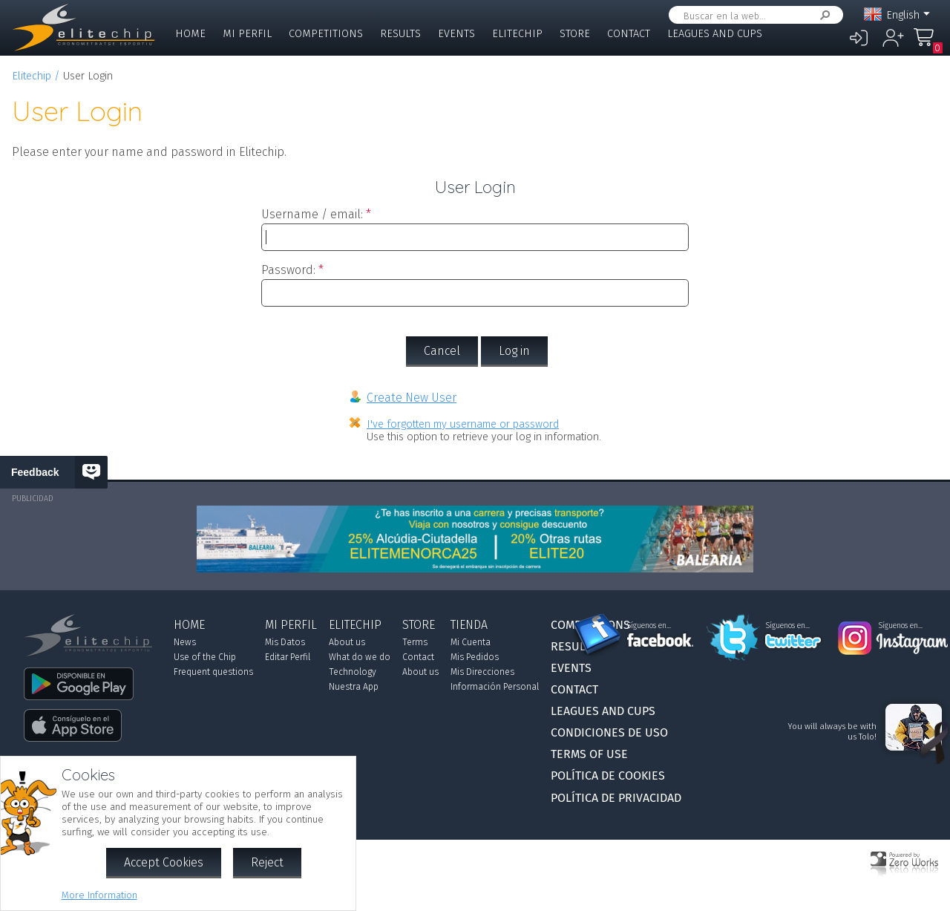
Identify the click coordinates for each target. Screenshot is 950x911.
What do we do (359, 657)
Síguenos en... (649, 625)
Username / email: (312, 214)
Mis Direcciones (482, 672)
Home (190, 33)
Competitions (326, 33)
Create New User (411, 398)
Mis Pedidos (475, 657)
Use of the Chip (205, 657)
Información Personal (495, 687)
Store (575, 33)
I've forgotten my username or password (463, 424)
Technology (352, 672)
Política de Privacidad (616, 798)
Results (400, 33)
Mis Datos (285, 642)
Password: (288, 270)
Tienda (469, 625)
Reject (267, 862)
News (185, 642)
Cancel (442, 351)
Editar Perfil (287, 657)
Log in (514, 351)
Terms (415, 642)
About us (347, 642)
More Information (99, 895)
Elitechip (517, 33)
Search (822, 15)
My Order (928, 44)
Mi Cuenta (471, 642)
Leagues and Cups (714, 33)
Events (456, 33)
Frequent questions (213, 672)
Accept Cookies (163, 862)
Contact (628, 33)
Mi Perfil (247, 33)
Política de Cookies (608, 775)
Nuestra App (354, 687)
